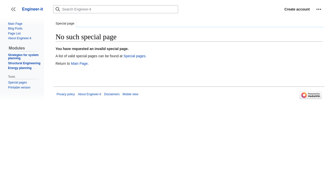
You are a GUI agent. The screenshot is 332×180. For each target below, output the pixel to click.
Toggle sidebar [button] (15, 12)
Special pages (135, 56)
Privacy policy (66, 94)
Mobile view (130, 94)
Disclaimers (112, 94)
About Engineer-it (89, 94)
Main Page (79, 64)
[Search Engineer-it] (115, 9)
